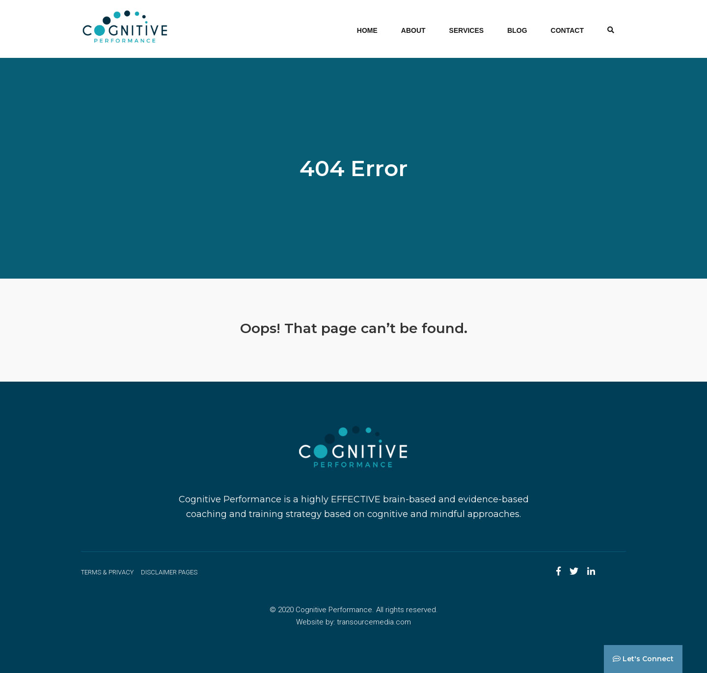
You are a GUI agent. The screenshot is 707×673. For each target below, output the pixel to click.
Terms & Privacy (107, 572)
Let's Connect (643, 658)
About (413, 30)
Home (367, 30)
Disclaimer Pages (169, 572)
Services (466, 30)
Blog (517, 30)
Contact (567, 30)
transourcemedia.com (374, 622)
